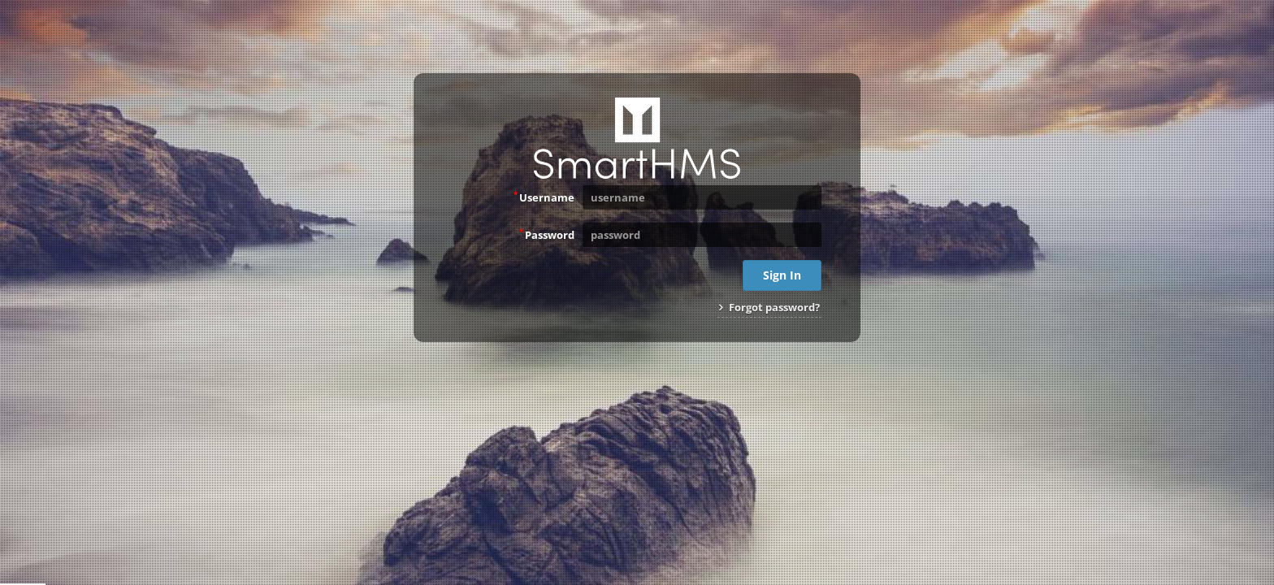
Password (546, 234)
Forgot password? (769, 307)
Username (544, 196)
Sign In (782, 275)
